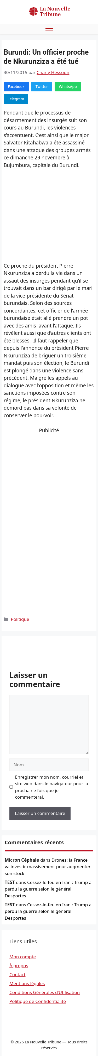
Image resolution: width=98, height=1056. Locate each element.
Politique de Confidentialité (37, 1001)
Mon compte (22, 957)
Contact (17, 974)
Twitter (42, 86)
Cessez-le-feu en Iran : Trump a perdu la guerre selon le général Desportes (48, 889)
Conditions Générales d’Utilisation (44, 992)
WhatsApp (68, 86)
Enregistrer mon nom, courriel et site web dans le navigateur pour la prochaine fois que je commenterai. (51, 787)
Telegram (16, 98)
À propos (18, 966)
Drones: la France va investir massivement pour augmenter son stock (48, 866)
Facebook (16, 86)
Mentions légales (27, 983)
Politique (20, 619)
